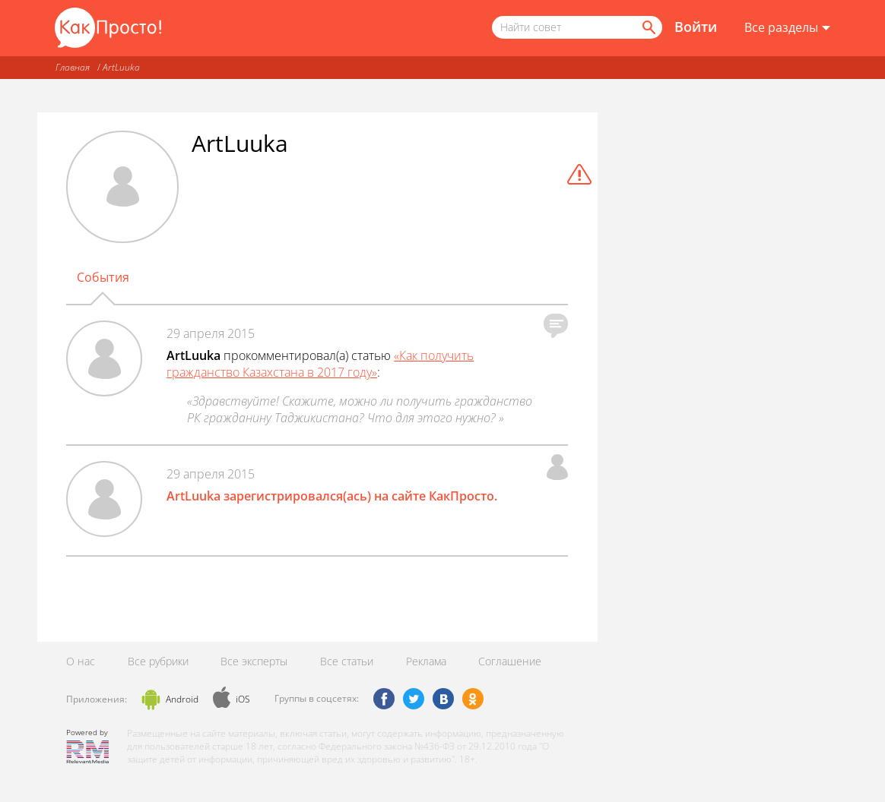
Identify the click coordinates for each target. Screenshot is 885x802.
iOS (243, 699)
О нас (80, 661)
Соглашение (509, 661)
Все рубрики (158, 661)
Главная (73, 67)
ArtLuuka (121, 67)
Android (182, 699)
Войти (695, 26)
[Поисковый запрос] (577, 27)
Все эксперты (253, 661)
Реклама (426, 661)
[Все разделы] (787, 28)
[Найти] (647, 27)
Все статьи (346, 661)
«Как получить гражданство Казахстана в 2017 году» (320, 363)
